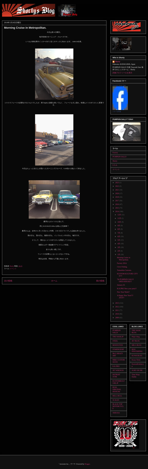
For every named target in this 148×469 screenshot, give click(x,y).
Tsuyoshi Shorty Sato (119, 85)
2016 (117, 204)
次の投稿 (8, 281)
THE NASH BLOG (136, 331)
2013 (117, 303)
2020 (117, 193)
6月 (119, 236)
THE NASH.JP (118, 337)
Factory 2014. (122, 263)
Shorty (117, 62)
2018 (117, 197)
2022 (117, 186)
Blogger (87, 464)
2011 (117, 310)
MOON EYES (118, 345)
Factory (115, 153)
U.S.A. (115, 165)
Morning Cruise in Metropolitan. (123, 259)
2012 (117, 307)
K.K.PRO (116, 366)
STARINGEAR (118, 349)
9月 (119, 226)
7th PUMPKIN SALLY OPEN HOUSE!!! (125, 280)
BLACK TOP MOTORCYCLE (118, 406)
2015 (117, 208)
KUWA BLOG (137, 356)
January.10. (121, 285)
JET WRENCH (118, 370)
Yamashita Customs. (124, 270)
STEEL (115, 341)
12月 (119, 215)
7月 (119, 233)
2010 (117, 314)
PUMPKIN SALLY (120, 157)
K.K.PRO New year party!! (127, 289)
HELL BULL (117, 396)
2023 (117, 183)
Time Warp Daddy (136, 376)
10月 (119, 222)
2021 (117, 190)
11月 (119, 218)
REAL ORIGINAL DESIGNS (117, 389)
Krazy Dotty (136, 360)
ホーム (54, 281)
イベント (13, 269)
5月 (119, 240)
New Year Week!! (123, 292)
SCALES (116, 400)
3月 (119, 247)
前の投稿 (100, 281)
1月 (119, 254)
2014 (117, 211)
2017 (117, 201)
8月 (119, 229)
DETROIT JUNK (116, 376)
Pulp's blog (136, 337)
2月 (119, 251)
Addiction (116, 413)
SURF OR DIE (137, 370)
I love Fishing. (122, 267)
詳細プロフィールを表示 (122, 73)
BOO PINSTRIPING (137, 350)
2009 (117, 318)
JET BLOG (136, 341)
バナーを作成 (117, 111)
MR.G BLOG (136, 345)
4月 (119, 244)
